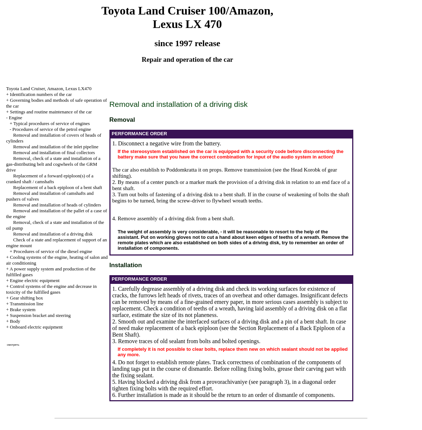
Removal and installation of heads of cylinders (57, 205)
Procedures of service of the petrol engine (51, 129)
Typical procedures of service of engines (51, 123)
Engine (15, 117)
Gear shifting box (26, 298)
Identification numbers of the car (41, 94)
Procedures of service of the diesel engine (52, 251)
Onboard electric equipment (36, 327)
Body (15, 321)
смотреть (13, 344)
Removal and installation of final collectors (54, 152)
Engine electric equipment (34, 280)
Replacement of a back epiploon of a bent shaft (57, 187)
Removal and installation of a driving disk (53, 234)
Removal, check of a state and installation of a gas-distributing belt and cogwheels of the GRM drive (53, 164)
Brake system (22, 309)
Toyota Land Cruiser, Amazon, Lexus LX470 (49, 88)
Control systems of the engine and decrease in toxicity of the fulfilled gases (51, 289)
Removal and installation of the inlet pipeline (56, 146)
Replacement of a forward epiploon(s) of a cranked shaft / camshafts (49, 178)
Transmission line (26, 303)
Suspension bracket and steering (40, 315)
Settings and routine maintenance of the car (51, 111)
